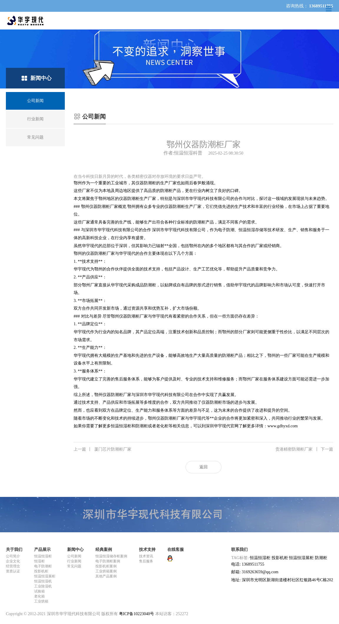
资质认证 (13, 571)
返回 (203, 467)
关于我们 (14, 549)
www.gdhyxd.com (282, 426)
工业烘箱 (41, 601)
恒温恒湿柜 (43, 556)
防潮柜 (321, 558)
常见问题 (74, 566)
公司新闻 (74, 556)
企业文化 (13, 561)
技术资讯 (146, 556)
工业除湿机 (43, 586)
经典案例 (103, 549)
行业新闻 (74, 561)
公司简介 (13, 556)
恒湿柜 (39, 561)
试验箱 (39, 591)
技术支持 (147, 549)
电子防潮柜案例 (107, 561)
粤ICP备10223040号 (136, 614)
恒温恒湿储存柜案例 (111, 556)
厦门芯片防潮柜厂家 (102, 449)
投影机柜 (41, 571)
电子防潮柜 (43, 566)
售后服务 (146, 561)
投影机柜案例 (106, 566)
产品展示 (42, 549)
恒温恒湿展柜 (44, 576)
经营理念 (13, 566)
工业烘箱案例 (106, 571)
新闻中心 (75, 549)
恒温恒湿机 (43, 581)
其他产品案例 (106, 576)
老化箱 (39, 596)
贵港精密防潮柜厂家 (304, 449)
